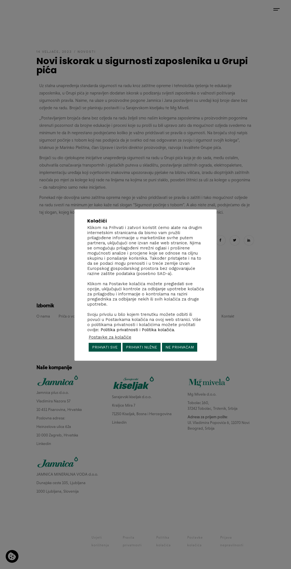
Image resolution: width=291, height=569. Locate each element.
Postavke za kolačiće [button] (110, 337)
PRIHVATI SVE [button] (105, 347)
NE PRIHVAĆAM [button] (179, 347)
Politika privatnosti (119, 329)
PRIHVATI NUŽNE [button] (141, 347)
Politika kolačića (158, 329)
